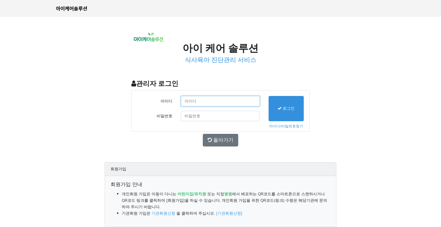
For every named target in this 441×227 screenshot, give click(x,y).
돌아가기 (220, 140)
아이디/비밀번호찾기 (286, 126)
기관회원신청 (163, 213)
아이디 (166, 101)
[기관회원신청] (229, 213)
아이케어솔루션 (71, 8)
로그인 (286, 108)
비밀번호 (164, 116)
